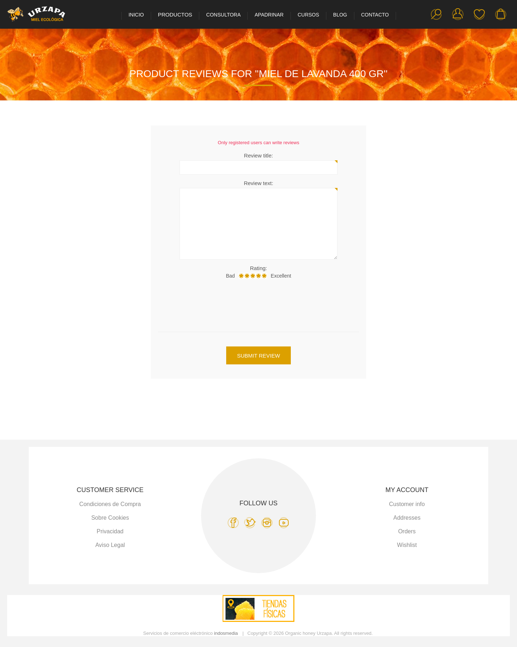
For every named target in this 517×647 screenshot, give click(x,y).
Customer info (407, 504)
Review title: (258, 155)
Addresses (407, 518)
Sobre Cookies (110, 518)
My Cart (501, 14)
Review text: (258, 183)
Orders (407, 531)
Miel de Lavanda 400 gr (321, 73)
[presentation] (258, 303)
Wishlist (479, 14)
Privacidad (110, 531)
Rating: (258, 268)
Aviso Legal (110, 545)
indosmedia (226, 633)
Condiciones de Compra (110, 504)
